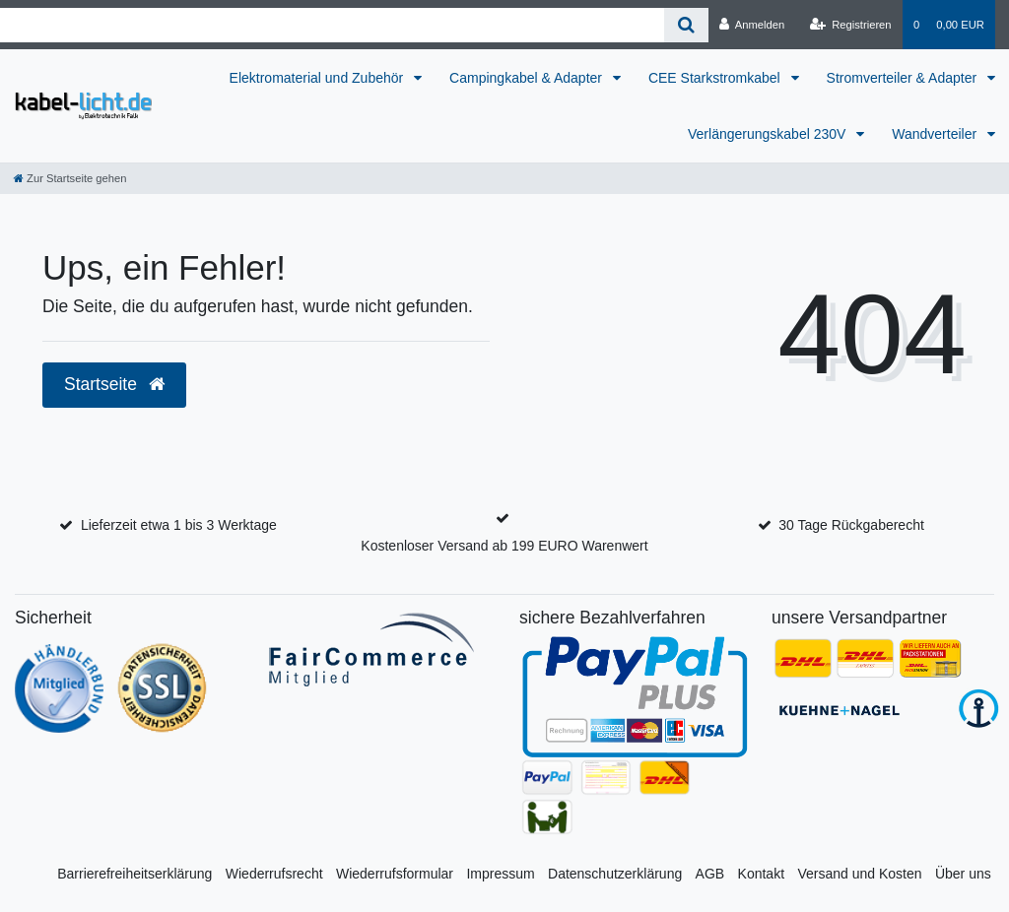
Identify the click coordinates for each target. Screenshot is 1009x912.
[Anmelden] (752, 24)
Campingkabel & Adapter (527, 78)
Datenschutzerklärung (615, 873)
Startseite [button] (114, 384)
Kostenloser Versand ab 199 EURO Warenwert (504, 546)
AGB (710, 873)
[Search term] (332, 25)
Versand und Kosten (859, 873)
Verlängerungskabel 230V (768, 134)
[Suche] (686, 25)
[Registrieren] (850, 24)
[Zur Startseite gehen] (70, 178)
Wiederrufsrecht (274, 873)
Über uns (963, 873)
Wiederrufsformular (394, 873)
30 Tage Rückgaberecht (851, 525)
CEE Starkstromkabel (716, 78)
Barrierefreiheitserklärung (134, 873)
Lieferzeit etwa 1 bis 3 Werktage (179, 525)
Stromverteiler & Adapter (903, 78)
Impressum (500, 873)
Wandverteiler (936, 134)
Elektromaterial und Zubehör (319, 78)
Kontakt (761, 873)
